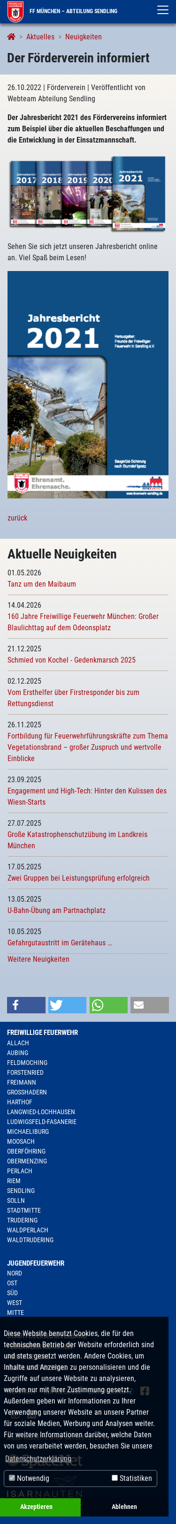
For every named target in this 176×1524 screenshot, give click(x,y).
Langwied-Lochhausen (41, 1112)
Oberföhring (26, 1151)
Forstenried (25, 1072)
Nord (14, 1273)
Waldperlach (27, 1230)
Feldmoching (27, 1062)
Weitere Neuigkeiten (38, 959)
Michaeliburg (28, 1131)
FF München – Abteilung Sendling (62, 11)
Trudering (22, 1220)
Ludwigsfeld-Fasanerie (42, 1121)
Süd (12, 1293)
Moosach (21, 1141)
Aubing (17, 1052)
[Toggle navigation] (163, 9)
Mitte (15, 1312)
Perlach (19, 1171)
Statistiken (132, 1478)
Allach (18, 1043)
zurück (17, 517)
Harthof (19, 1102)
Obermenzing (27, 1161)
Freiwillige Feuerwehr (42, 1032)
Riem (14, 1180)
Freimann (21, 1082)
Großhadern (27, 1092)
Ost (12, 1283)
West (14, 1302)
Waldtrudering (30, 1240)
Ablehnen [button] (124, 1507)
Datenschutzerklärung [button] (38, 1458)
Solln (16, 1200)
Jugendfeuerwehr (35, 1263)
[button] (26, 1005)
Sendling (21, 1190)
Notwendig (29, 1478)
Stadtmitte (24, 1210)
